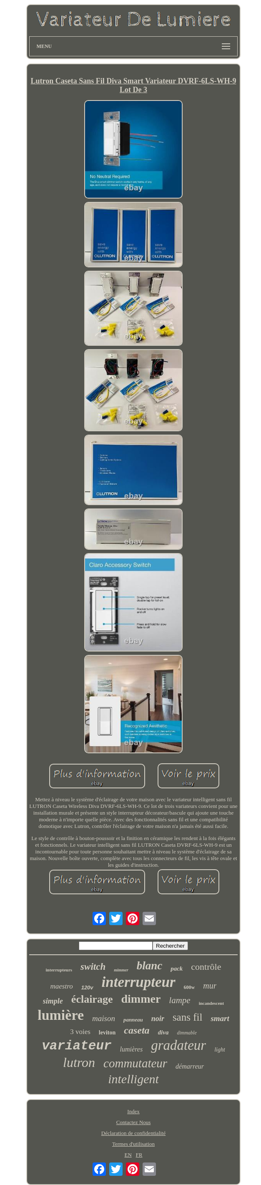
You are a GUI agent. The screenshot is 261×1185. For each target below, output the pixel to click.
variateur (76, 1046)
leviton (107, 1032)
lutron (79, 1062)
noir (157, 1018)
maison (103, 1018)
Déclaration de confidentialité (133, 1133)
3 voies (80, 1032)
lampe (179, 1000)
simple (53, 1001)
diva (163, 1032)
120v (87, 987)
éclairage (92, 999)
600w (189, 987)
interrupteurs (59, 969)
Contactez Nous (133, 1122)
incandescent (211, 1003)
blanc (150, 965)
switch (92, 966)
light (219, 1050)
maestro (61, 986)
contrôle (206, 966)
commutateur (135, 1063)
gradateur (178, 1045)
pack (177, 968)
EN (127, 1155)
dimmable (186, 1033)
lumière (61, 1015)
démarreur (190, 1066)
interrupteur (139, 982)
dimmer (141, 998)
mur (209, 985)
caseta (136, 1030)
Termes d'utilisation (133, 1144)
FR (139, 1155)
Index (133, 1111)
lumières (131, 1049)
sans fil (188, 1017)
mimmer (121, 970)
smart (220, 1018)
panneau (133, 1019)
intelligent (133, 1079)
